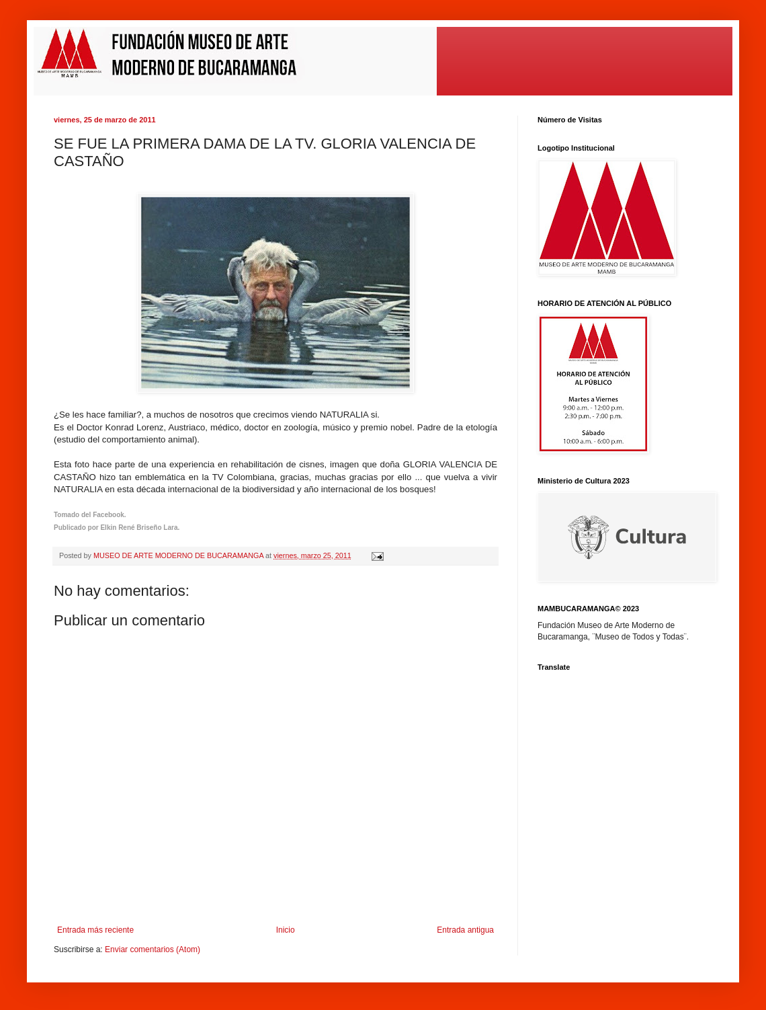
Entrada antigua (465, 930)
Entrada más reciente (95, 930)
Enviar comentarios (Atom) (152, 949)
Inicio (285, 930)
